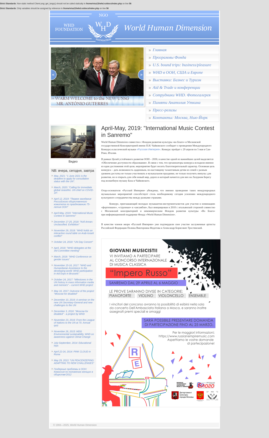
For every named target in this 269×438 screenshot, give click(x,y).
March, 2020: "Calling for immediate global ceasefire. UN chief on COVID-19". (74, 190)
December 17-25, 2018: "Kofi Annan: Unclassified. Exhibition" (73, 223)
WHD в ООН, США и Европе (178, 72)
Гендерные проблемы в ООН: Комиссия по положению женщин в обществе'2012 (73, 372)
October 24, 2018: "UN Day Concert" (73, 242)
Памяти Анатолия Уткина (177, 102)
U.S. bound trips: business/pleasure (182, 65)
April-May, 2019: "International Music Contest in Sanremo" (73, 214)
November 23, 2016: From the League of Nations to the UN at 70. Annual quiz (74, 323)
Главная (160, 50)
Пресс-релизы (165, 110)
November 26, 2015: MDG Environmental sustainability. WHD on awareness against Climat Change (74, 334)
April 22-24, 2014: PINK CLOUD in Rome (72, 353)
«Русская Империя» (148, 149)
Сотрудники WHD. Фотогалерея (181, 95)
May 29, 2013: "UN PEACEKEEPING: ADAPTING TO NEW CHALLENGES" (74, 361)
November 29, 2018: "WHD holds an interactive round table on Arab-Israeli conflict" (74, 233)
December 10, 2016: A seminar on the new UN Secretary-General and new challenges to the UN (74, 302)
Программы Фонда (169, 57)
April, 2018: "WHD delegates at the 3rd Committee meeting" (72, 249)
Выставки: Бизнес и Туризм (177, 80)
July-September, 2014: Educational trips (72, 344)
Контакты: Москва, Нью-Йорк (180, 117)
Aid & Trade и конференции (176, 87)
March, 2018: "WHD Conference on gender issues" (73, 258)
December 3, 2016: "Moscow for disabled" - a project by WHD (71, 312)
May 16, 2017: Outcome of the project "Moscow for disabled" (74, 292)
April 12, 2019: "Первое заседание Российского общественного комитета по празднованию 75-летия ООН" (72, 202)
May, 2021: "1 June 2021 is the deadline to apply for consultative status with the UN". (71, 179)
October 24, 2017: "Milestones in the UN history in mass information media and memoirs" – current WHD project (74, 282)
